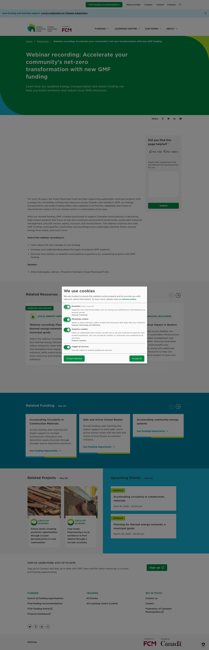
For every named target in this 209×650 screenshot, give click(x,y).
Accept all (137, 358)
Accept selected (74, 358)
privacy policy (129, 299)
